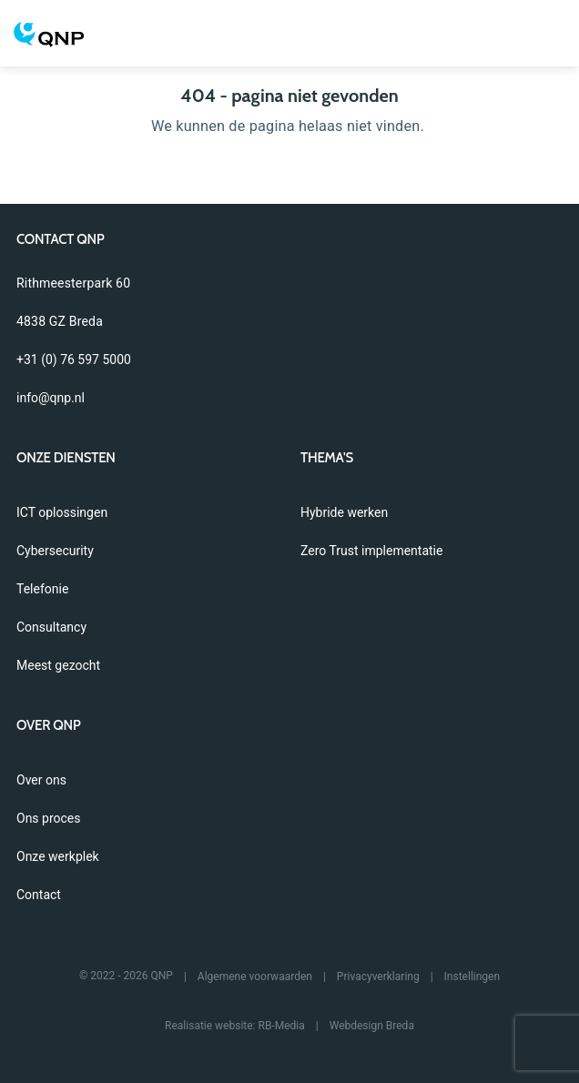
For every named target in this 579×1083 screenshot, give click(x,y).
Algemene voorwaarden (255, 976)
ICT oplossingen (61, 512)
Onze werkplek (57, 856)
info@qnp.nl (50, 397)
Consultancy (51, 627)
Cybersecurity (55, 550)
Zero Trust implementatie (371, 550)
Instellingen (472, 976)
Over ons (41, 780)
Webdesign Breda (372, 1025)
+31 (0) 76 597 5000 (73, 359)
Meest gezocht (58, 665)
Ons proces (48, 818)
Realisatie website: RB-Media (235, 1025)
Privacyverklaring (378, 976)
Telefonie (42, 589)
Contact (38, 894)
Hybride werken (344, 512)
